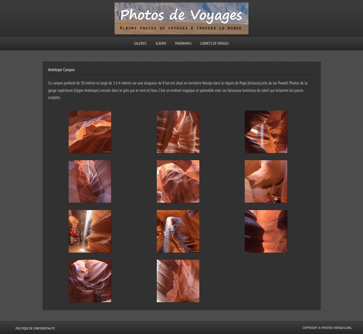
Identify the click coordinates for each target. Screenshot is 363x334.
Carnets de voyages (214, 43)
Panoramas (183, 43)
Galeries (140, 43)
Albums (160, 43)
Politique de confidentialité (35, 328)
